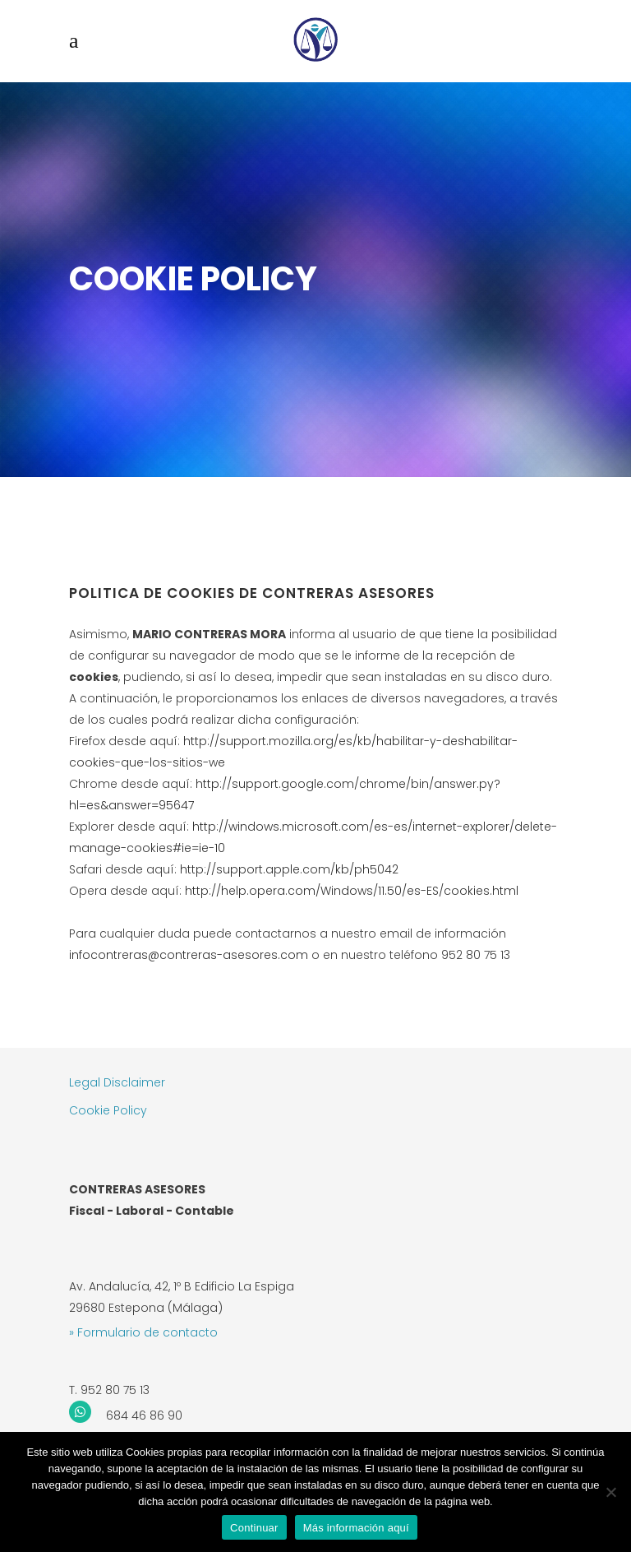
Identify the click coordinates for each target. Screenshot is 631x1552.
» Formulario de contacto (143, 1332)
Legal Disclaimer (117, 1082)
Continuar (254, 1528)
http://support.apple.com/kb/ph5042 (289, 869)
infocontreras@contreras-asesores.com (190, 955)
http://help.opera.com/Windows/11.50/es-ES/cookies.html (351, 891)
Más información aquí (356, 1528)
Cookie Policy (108, 1110)
